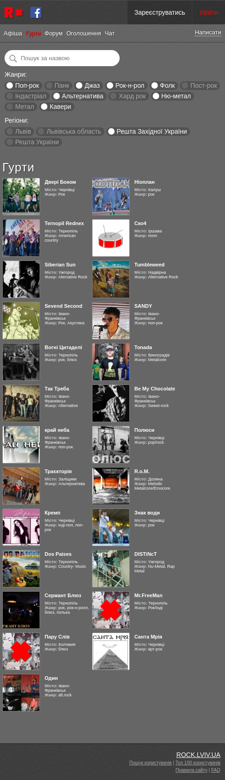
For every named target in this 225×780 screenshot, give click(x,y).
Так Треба (57, 388)
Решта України (37, 142)
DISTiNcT (145, 554)
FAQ (215, 770)
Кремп (52, 512)
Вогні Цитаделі (63, 347)
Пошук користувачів (150, 762)
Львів (23, 131)
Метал (24, 106)
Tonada (143, 347)
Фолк (167, 85)
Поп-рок (27, 85)
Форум (54, 33)
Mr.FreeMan (148, 595)
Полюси (144, 430)
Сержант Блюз (63, 595)
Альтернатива (83, 96)
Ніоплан (144, 182)
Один (51, 678)
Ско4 (140, 223)
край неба (57, 430)
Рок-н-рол (129, 85)
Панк (61, 85)
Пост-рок (203, 85)
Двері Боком (60, 182)
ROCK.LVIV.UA (198, 754)
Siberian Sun (60, 264)
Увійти (208, 12)
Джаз (92, 85)
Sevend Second (63, 306)
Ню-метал (175, 96)
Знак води (147, 512)
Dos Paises (58, 554)
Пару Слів (57, 636)
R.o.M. (142, 471)
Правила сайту (192, 770)
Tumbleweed (149, 264)
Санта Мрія (148, 636)
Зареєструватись (159, 12)
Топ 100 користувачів (197, 762)
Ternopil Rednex (64, 223)
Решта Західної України (151, 131)
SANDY (143, 306)
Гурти (33, 33)
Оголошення (83, 33)
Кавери (60, 106)
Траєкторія (58, 471)
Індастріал (30, 96)
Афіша (13, 33)
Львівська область (73, 131)
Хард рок (132, 96)
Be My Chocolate (154, 388)
